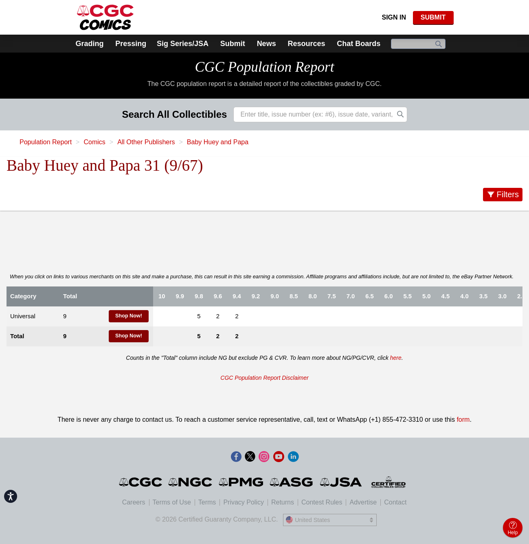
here (396, 358)
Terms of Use (172, 502)
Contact (395, 502)
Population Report (46, 142)
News (266, 44)
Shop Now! (128, 316)
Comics (94, 142)
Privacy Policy (243, 502)
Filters (508, 194)
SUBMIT (433, 17)
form (463, 419)
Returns (282, 502)
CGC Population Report (264, 67)
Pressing (130, 44)
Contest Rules (321, 502)
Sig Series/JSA (183, 44)
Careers (133, 502)
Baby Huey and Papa (217, 142)
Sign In (394, 17)
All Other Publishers (146, 142)
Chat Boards (358, 44)
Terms (207, 502)
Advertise (363, 502)
